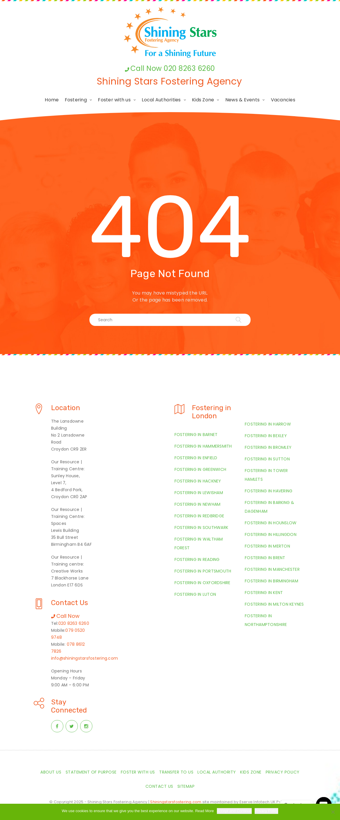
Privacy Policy (266, 811)
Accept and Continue (234, 811)
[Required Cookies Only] (333, 812)
